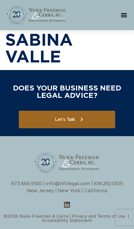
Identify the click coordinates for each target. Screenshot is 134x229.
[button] (124, 15)
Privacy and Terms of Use (98, 216)
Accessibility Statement (67, 221)
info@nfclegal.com (68, 184)
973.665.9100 (26, 184)
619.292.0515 (108, 184)
